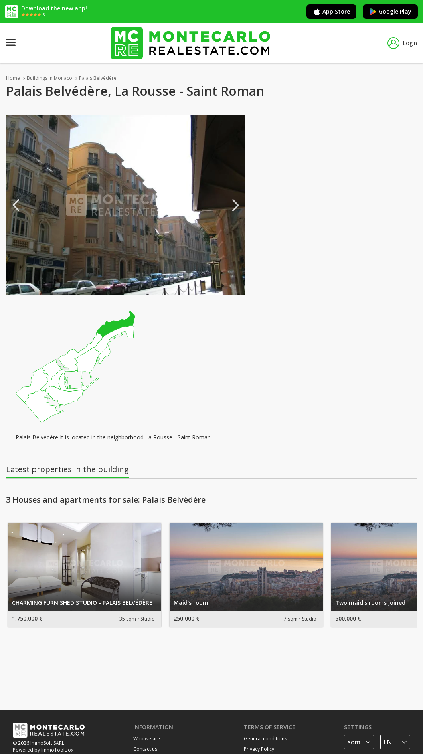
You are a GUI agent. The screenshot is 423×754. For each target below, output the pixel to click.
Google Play (390, 12)
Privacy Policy (259, 749)
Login (402, 43)
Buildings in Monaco (49, 78)
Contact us (145, 749)
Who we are (146, 738)
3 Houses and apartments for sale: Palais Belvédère (106, 500)
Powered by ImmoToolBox (43, 749)
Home (13, 78)
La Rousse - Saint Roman (178, 437)
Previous (16, 205)
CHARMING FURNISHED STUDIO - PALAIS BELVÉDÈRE (82, 602)
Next (235, 205)
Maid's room (191, 602)
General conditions (265, 738)
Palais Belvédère (98, 78)
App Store (331, 12)
